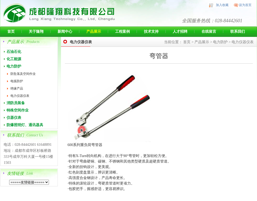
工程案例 (122, 32)
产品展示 (93, 32)
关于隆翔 (36, 32)
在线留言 (209, 32)
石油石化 (14, 52)
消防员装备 (16, 103)
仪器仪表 (14, 118)
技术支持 (151, 32)
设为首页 (245, 5)
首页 (11, 32)
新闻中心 (65, 32)
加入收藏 (222, 5)
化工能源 (14, 59)
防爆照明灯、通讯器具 (25, 125)
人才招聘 (180, 32)
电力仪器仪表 (19, 96)
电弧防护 (16, 81)
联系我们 (237, 32)
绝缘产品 (16, 88)
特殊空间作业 (18, 110)
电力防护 (14, 66)
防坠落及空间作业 (23, 74)
